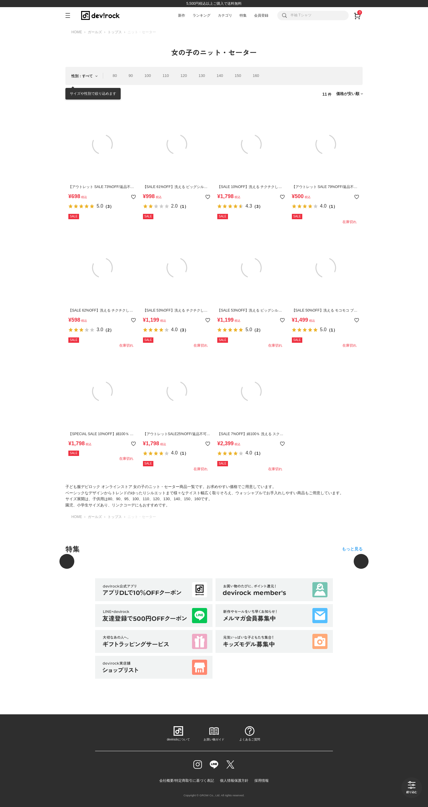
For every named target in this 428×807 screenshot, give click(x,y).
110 (166, 75)
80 (115, 75)
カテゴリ (225, 15)
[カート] (357, 15)
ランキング (201, 15)
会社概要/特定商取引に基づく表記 (186, 780)
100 (147, 75)
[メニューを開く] (70, 15)
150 (238, 75)
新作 (181, 15)
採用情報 (261, 780)
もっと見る (352, 549)
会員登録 (261, 15)
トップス (115, 32)
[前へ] (66, 561)
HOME (76, 32)
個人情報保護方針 (234, 780)
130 (202, 75)
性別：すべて (82, 76)
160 (256, 75)
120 (183, 75)
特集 (243, 15)
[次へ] (361, 561)
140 (220, 75)
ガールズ (95, 32)
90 (130, 75)
